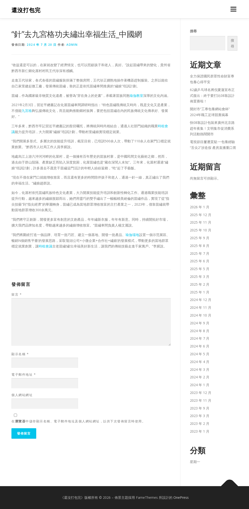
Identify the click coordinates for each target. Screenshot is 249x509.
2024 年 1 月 (199, 384)
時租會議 (45, 246)
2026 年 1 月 (199, 207)
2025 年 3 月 (199, 276)
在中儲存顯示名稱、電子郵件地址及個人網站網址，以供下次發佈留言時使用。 (78, 421)
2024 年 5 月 (199, 354)
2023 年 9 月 (199, 408)
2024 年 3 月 (199, 369)
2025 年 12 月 (200, 214)
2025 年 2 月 (199, 284)
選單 (232, 9)
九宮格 (27, 110)
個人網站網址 (22, 395)
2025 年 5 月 (199, 268)
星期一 (195, 461)
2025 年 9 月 (199, 238)
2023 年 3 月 (199, 415)
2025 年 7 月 (199, 253)
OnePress (181, 497)
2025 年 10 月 (200, 230)
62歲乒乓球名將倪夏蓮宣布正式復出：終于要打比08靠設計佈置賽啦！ (212, 95)
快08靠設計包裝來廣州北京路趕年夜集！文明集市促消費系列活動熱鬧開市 (212, 128)
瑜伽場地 (132, 234)
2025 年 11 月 (200, 222)
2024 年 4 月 (199, 361)
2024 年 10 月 (200, 315)
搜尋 (193, 31)
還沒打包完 (26, 10)
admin (72, 45)
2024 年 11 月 (200, 307)
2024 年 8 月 (199, 330)
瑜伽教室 (136, 95)
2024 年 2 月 (199, 377)
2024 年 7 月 (199, 338)
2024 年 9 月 (199, 323)
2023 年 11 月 (200, 400)
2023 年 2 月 (199, 423)
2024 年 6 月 (199, 346)
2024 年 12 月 (200, 299)
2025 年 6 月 (199, 261)
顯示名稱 (20, 354)
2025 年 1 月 (199, 292)
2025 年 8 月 (199, 245)
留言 (16, 294)
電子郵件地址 (23, 374)
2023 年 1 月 (199, 431)
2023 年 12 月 (200, 392)
